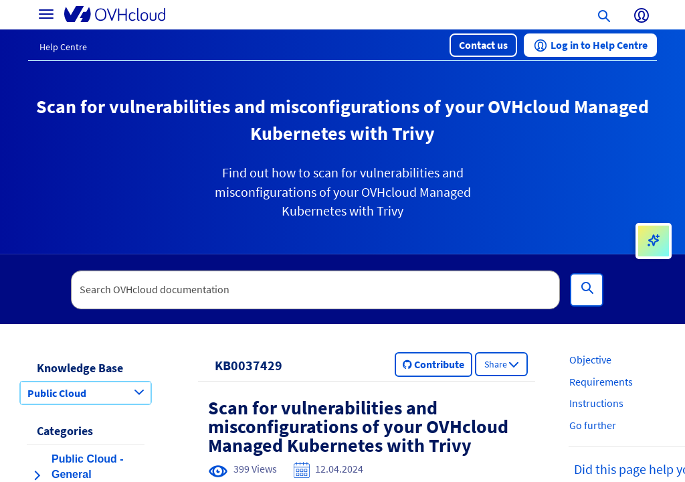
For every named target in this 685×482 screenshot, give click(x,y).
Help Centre (63, 47)
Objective (590, 359)
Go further (592, 425)
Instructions (596, 403)
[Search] (586, 290)
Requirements (601, 381)
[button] (483, 45)
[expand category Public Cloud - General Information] (36, 475)
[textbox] (316, 289)
